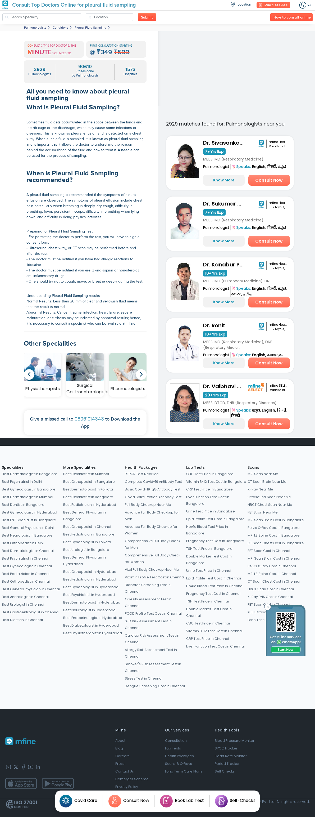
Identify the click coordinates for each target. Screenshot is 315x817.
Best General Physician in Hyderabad (84, 560)
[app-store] (21, 783)
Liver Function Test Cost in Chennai (215, 646)
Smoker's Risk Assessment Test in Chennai (153, 667)
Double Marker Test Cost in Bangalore (209, 559)
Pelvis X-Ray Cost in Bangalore (274, 527)
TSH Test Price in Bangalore (209, 548)
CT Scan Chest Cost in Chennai (274, 581)
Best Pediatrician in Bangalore (89, 534)
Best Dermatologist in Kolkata (88, 489)
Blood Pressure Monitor (234, 740)
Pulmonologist (216, 166)
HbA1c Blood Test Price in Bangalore (207, 529)
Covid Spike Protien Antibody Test (153, 497)
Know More (224, 180)
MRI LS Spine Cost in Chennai (272, 574)
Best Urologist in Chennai (23, 604)
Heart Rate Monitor (231, 756)
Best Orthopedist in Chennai (26, 581)
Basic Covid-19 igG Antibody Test (152, 489)
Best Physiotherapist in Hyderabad (92, 633)
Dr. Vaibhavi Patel (224, 386)
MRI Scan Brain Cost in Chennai (274, 558)
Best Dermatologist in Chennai (28, 550)
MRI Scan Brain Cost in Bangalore (276, 520)
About (120, 740)
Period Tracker (227, 763)
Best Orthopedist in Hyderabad (89, 571)
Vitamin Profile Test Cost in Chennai (155, 577)
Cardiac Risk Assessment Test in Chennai (152, 638)
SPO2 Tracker (226, 748)
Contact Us (124, 771)
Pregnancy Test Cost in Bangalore (215, 541)
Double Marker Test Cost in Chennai (209, 612)
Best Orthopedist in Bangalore (89, 481)
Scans (253, 467)
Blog (119, 748)
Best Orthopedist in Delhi (23, 543)
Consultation (176, 740)
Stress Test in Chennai (143, 678)
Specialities (13, 467)
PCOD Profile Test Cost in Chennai (153, 613)
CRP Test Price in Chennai (207, 638)
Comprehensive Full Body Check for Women (152, 558)
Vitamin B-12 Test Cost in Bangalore (216, 481)
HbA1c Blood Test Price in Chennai (214, 586)
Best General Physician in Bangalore (84, 515)
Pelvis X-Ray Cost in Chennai (272, 566)
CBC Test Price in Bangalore (210, 474)
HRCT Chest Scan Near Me (270, 504)
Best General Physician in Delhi (28, 527)
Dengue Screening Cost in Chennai (155, 686)
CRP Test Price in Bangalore (209, 489)
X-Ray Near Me (260, 489)
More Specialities (79, 467)
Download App (273, 5)
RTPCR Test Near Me (142, 474)
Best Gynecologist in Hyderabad (29, 512)
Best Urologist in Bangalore (86, 549)
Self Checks (225, 771)
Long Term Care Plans (183, 771)
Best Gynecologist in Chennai (27, 566)
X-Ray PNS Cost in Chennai (270, 597)
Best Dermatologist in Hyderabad (91, 602)
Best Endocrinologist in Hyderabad (92, 617)
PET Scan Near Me (263, 512)
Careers (122, 756)
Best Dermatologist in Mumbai (27, 497)
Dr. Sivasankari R (224, 143)
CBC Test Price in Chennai (208, 623)
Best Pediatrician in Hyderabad (89, 504)
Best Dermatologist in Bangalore (29, 474)
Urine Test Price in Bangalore (210, 511)
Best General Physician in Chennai (31, 589)
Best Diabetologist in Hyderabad (91, 625)
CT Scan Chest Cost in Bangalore (276, 543)
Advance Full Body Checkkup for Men (152, 515)
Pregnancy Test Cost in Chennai (213, 593)
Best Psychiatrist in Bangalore (88, 497)
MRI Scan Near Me (263, 474)
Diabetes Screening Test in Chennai (148, 588)
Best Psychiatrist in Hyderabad (89, 594)
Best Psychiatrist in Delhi (22, 481)
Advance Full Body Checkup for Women (151, 529)
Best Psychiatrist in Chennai (25, 558)
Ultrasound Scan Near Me (269, 497)
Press (120, 763)
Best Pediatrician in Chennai (25, 574)
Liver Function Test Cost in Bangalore (207, 500)
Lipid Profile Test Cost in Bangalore (215, 519)
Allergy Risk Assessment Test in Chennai (151, 653)
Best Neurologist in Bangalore (27, 535)
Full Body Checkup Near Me (148, 504)
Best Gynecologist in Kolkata (87, 542)
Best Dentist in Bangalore (23, 504)
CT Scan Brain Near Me (267, 481)
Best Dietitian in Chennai (22, 620)
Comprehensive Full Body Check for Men (152, 544)
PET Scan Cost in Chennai (269, 550)
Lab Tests (195, 467)
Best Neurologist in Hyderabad (89, 610)
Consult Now (269, 180)
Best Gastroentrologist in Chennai (30, 612)
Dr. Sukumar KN (223, 203)
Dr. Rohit (214, 325)
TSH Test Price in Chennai (207, 601)
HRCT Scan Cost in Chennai (271, 589)
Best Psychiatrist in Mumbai (86, 474)
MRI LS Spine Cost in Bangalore (274, 535)
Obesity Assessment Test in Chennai (148, 602)
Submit (147, 17)
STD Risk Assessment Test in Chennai (148, 624)
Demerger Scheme (132, 779)
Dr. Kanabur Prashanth (224, 264)
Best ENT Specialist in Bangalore (29, 520)
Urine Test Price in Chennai (208, 570)
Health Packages (141, 467)
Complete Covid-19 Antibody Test (153, 481)
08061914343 (89, 419)
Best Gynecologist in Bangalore (29, 489)
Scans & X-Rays (178, 763)
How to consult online (292, 17)
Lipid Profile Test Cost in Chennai (213, 578)
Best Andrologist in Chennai (25, 597)
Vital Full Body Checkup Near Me (152, 569)
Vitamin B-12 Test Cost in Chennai (214, 631)
